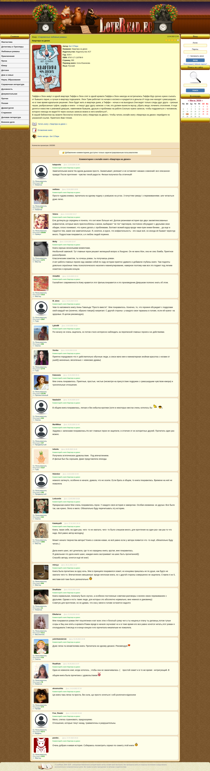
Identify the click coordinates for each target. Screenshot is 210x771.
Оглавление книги (45, 130)
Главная (15, 36)
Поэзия (4, 103)
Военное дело (8, 122)
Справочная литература (12, 84)
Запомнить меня (195, 56)
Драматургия (7, 108)
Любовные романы (10, 51)
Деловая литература (11, 117)
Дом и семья (7, 75)
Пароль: (195, 51)
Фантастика (6, 42)
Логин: (195, 44)
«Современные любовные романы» (52, 37)
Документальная (9, 94)
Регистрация (188, 64)
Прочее (4, 98)
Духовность (7, 89)
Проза (4, 61)
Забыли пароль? (201, 64)
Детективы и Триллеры (12, 47)
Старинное (6, 113)
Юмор (4, 65)
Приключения (7, 56)
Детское (5, 70)
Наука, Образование (10, 80)
